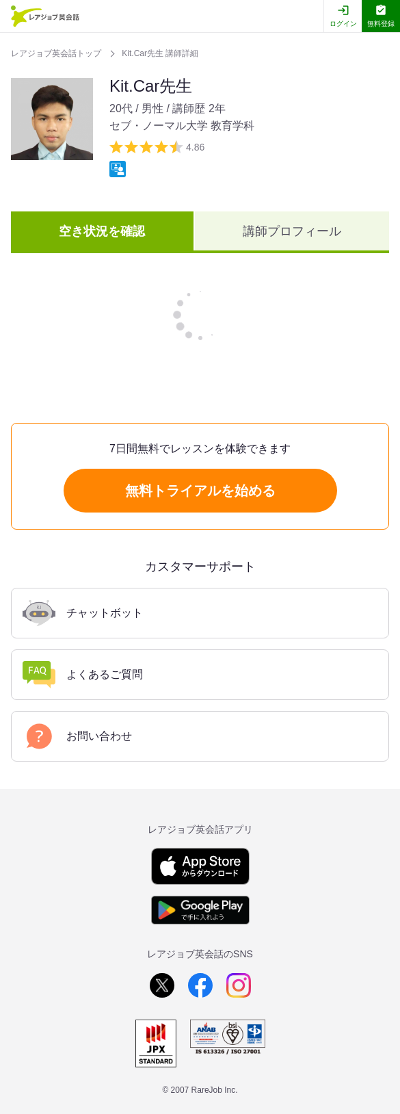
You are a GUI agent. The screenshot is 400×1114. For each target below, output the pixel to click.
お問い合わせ (77, 736)
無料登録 (381, 23)
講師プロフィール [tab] (292, 231)
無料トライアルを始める (200, 490)
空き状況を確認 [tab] (102, 231)
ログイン (343, 23)
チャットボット (83, 613)
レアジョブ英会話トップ (57, 53)
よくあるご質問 (83, 674)
